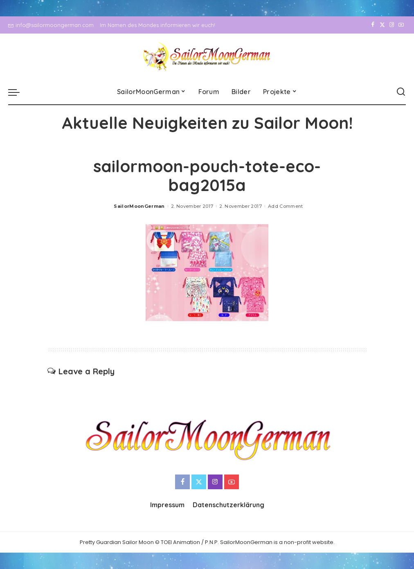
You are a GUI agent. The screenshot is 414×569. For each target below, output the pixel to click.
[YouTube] (401, 24)
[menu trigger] (18, 92)
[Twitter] (382, 24)
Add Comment (285, 206)
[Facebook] (373, 24)
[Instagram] (391, 24)
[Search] (401, 92)
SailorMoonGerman (139, 206)
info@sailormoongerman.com (51, 25)
